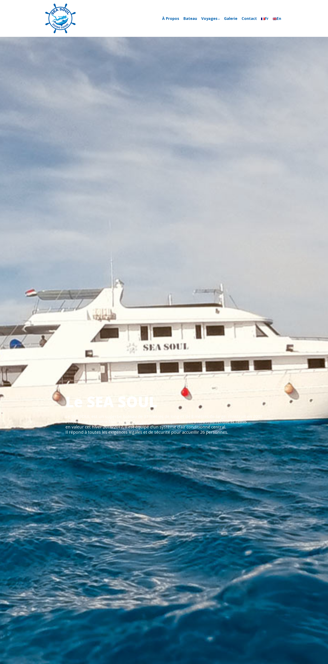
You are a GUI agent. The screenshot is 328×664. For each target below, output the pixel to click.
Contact (249, 18)
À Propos (170, 18)
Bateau (190, 18)
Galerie (230, 18)
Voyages (210, 18)
